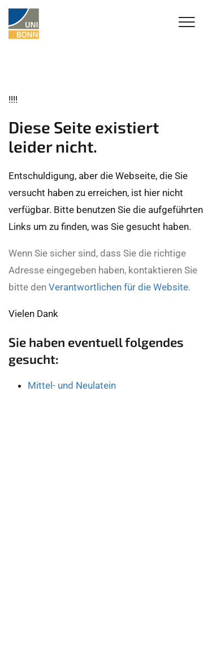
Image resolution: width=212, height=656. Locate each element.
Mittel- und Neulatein (72, 385)
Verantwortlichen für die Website (118, 287)
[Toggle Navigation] (187, 22)
